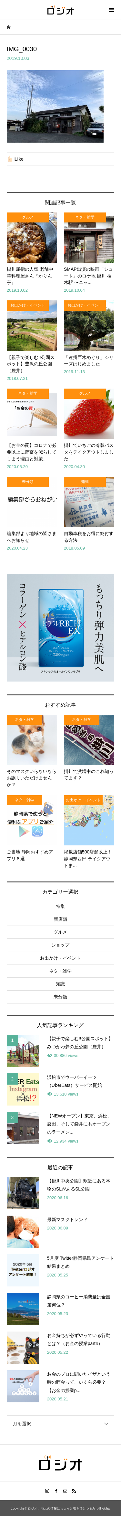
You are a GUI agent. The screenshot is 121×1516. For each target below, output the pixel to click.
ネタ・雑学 (60, 971)
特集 (60, 906)
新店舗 (60, 919)
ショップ (60, 944)
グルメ (60, 932)
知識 (60, 983)
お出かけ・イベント (60, 958)
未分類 (60, 996)
